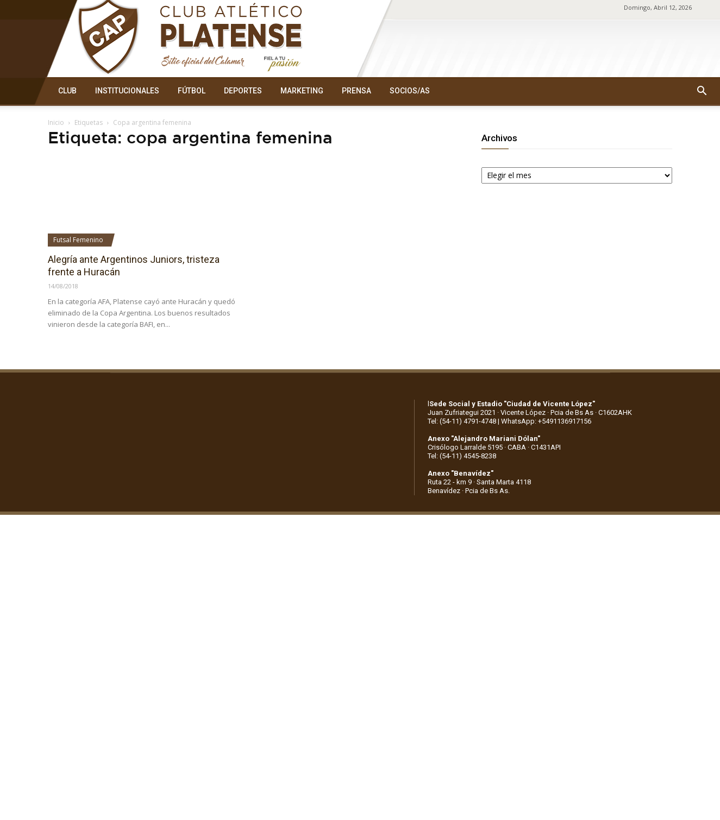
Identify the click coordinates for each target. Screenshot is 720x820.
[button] (701, 91)
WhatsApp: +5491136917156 (546, 421)
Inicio (56, 122)
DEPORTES (243, 90)
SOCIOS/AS (410, 90)
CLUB (67, 90)
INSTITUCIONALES (127, 90)
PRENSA (356, 90)
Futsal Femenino (78, 239)
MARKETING (301, 90)
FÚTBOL (191, 90)
